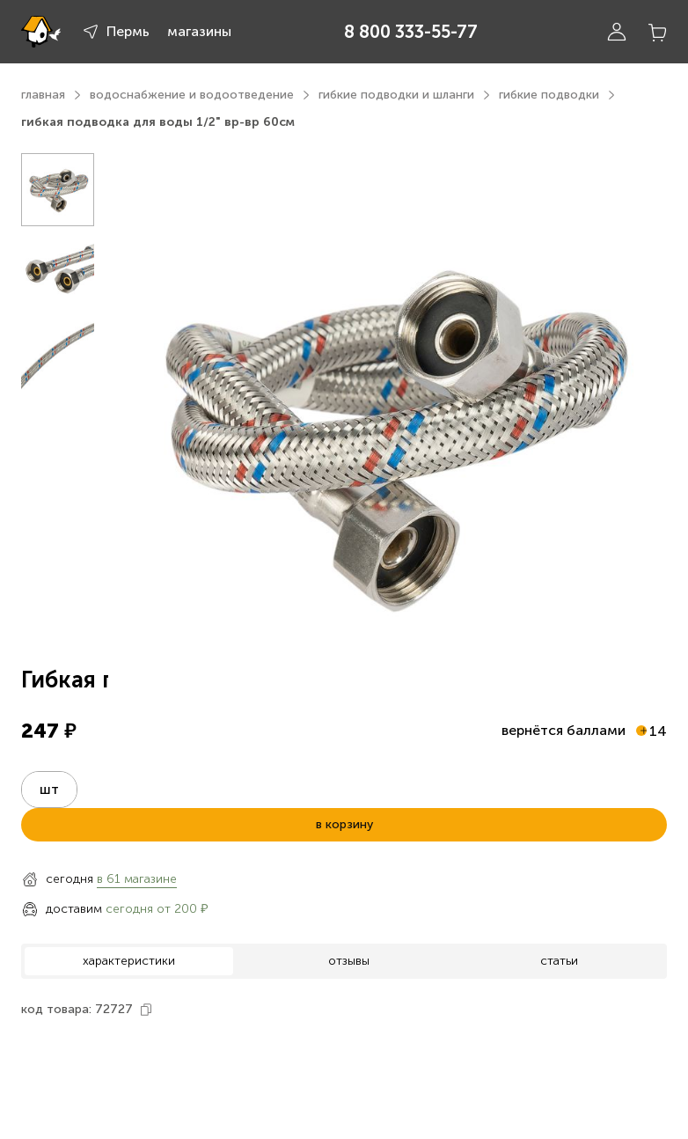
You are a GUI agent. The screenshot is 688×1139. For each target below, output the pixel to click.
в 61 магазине (137, 878)
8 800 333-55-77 (411, 31)
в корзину (344, 824)
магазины (199, 31)
